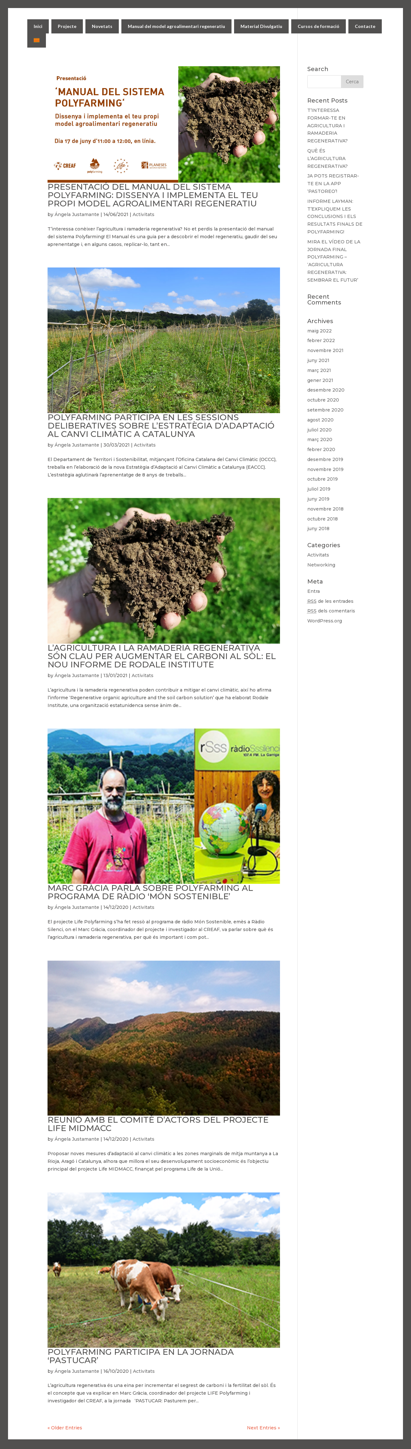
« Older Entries (65, 1428)
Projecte (67, 26)
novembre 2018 (325, 509)
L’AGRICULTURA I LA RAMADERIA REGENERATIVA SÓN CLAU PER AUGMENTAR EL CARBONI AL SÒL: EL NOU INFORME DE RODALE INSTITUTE (162, 656)
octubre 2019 (322, 479)
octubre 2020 (323, 400)
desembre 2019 (325, 459)
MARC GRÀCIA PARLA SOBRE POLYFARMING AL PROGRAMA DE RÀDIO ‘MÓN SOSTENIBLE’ (150, 892)
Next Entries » (263, 1428)
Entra (313, 591)
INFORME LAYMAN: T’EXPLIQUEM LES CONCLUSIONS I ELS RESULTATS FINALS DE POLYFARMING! (335, 216)
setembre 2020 (325, 410)
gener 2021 (320, 380)
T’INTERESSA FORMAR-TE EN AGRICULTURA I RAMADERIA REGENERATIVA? (327, 125)
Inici (38, 26)
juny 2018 (318, 528)
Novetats (102, 26)
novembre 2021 (325, 350)
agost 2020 (320, 420)
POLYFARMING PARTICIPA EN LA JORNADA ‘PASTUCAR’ (141, 1356)
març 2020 (319, 439)
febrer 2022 (321, 340)
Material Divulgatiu (261, 26)
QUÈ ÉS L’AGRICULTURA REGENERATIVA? (327, 158)
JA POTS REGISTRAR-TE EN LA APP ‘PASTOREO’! (333, 183)
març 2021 (319, 370)
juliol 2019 (318, 489)
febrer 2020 (321, 449)
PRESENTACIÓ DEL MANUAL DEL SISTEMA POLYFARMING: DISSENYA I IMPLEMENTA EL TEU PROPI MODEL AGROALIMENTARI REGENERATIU (153, 195)
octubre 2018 (322, 519)
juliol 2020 (319, 430)
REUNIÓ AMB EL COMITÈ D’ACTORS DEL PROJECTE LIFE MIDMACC (158, 1124)
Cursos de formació (318, 26)
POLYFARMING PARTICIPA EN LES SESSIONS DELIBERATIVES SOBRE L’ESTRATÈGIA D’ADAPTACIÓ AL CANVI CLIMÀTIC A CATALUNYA (161, 425)
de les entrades (330, 601)
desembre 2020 (326, 390)
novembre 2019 (325, 469)
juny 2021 (318, 360)
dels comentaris (331, 611)
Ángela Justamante (77, 214)
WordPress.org (324, 621)
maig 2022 (319, 331)
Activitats (143, 214)
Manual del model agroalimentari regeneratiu (176, 26)
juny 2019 (318, 499)
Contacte (365, 26)
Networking (321, 565)
